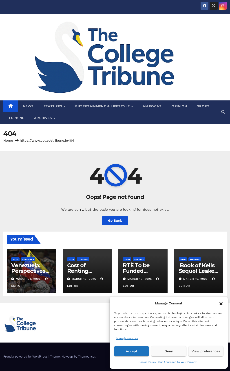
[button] (221, 303)
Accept (131, 351)
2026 (15, 259)
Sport (203, 106)
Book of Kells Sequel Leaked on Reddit (198, 271)
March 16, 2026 (84, 278)
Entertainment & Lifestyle (103, 106)
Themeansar (86, 356)
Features (54, 106)
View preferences (206, 351)
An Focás (152, 106)
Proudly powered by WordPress (26, 356)
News (28, 106)
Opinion (179, 106)
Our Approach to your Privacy (177, 362)
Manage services (127, 338)
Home (8, 141)
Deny (169, 351)
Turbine (16, 118)
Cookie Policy (147, 362)
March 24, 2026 (29, 278)
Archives (43, 118)
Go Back (115, 221)
